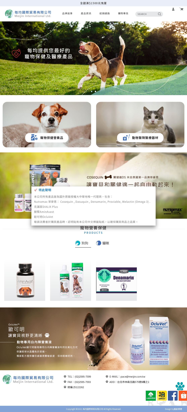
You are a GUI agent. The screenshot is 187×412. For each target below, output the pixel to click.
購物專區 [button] (123, 13)
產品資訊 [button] (86, 13)
